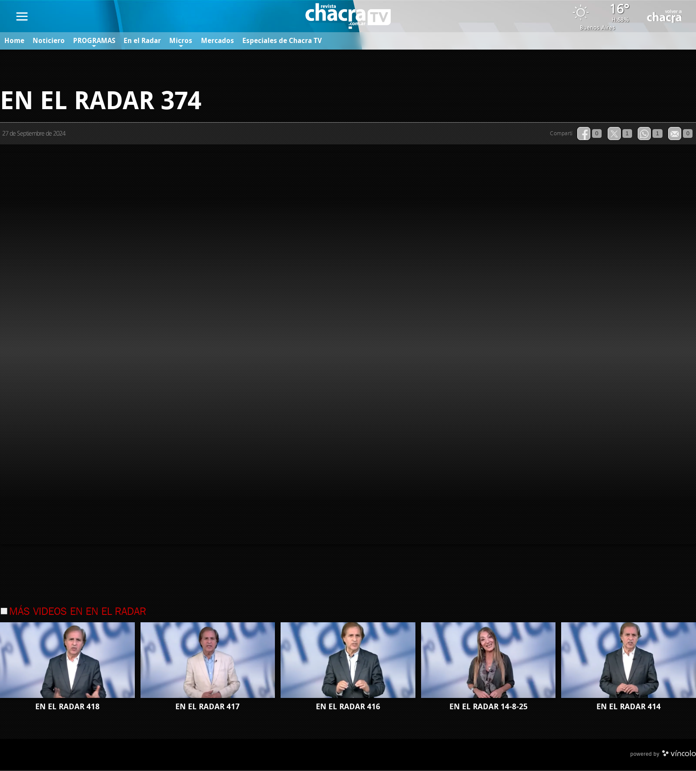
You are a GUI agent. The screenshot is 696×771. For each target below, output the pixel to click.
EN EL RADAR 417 (207, 707)
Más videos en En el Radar (77, 612)
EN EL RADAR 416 (348, 707)
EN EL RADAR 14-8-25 (488, 707)
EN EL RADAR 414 (628, 707)
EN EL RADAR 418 (67, 707)
